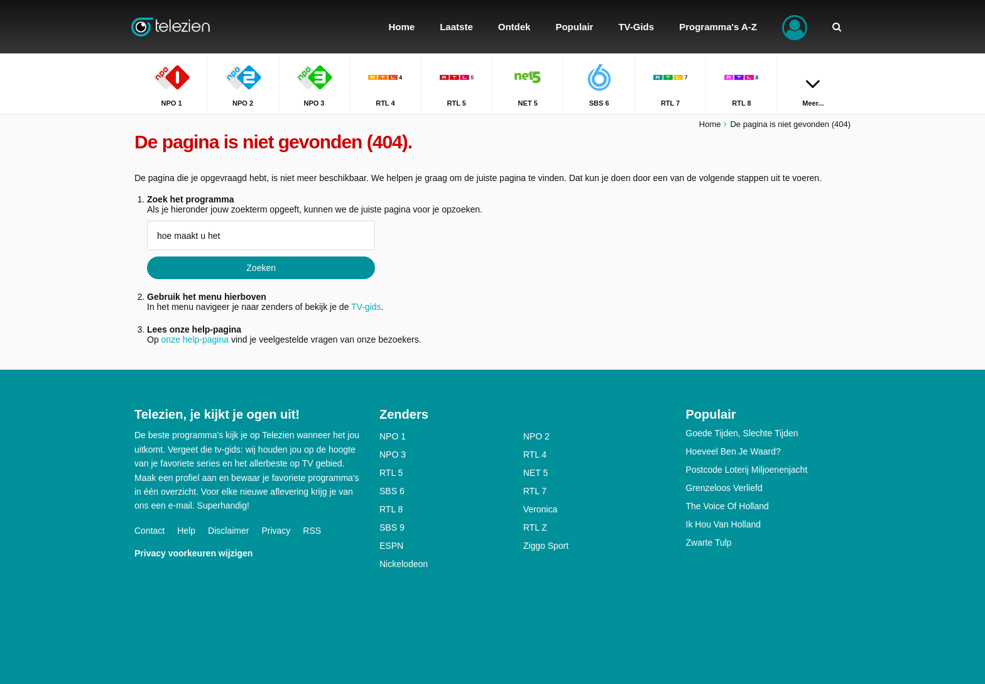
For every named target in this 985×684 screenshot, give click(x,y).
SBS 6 (392, 491)
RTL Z (535, 527)
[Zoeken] (837, 26)
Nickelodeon (403, 564)
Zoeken (261, 268)
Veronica (540, 509)
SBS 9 (392, 527)
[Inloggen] (795, 26)
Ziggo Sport (546, 546)
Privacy (275, 531)
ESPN (391, 546)
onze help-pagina (195, 339)
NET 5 (535, 473)
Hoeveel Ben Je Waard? (733, 451)
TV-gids (366, 307)
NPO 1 (392, 436)
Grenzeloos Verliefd (724, 488)
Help (186, 531)
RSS (312, 531)
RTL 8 (391, 509)
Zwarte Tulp (709, 543)
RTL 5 (391, 473)
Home (710, 124)
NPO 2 (536, 436)
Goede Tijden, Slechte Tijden (742, 433)
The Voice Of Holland (727, 506)
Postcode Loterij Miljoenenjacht (747, 470)
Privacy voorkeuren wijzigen (193, 553)
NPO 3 (392, 455)
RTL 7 (535, 491)
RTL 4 (535, 455)
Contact (149, 531)
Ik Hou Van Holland (723, 524)
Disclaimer (228, 531)
